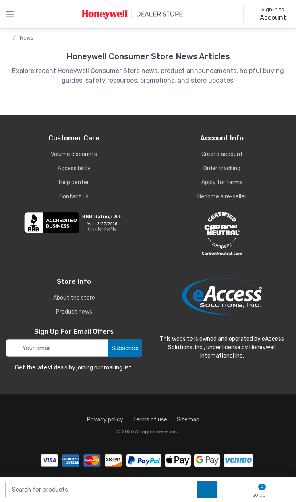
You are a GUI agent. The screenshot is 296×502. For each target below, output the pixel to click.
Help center (74, 182)
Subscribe (125, 348)
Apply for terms (221, 182)
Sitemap (188, 419)
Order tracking (221, 168)
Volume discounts (74, 154)
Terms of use (150, 419)
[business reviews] (74, 222)
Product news (74, 311)
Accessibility (74, 168)
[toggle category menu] (10, 14)
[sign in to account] (267, 14)
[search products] (207, 490)
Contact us (74, 196)
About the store (74, 297)
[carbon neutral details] (222, 233)
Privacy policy (105, 419)
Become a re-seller (221, 196)
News (26, 38)
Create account (222, 154)
